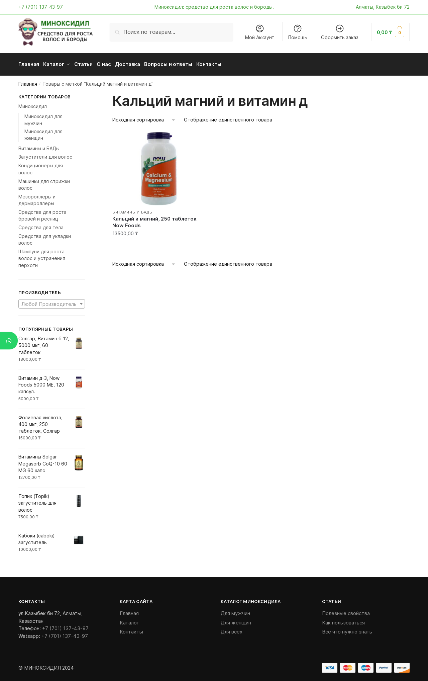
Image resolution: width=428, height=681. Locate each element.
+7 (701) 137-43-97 (40, 7)
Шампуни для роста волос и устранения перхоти (41, 256)
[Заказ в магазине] (144, 117)
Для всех (231, 629)
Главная (27, 81)
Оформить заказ (339, 32)
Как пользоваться (343, 620)
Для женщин (236, 620)
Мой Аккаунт (259, 32)
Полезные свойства (346, 611)
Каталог (129, 620)
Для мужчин (235, 611)
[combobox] (51, 301)
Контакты (131, 629)
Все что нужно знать (347, 629)
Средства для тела (41, 225)
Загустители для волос (45, 154)
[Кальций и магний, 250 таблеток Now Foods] (158, 166)
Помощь (297, 32)
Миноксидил (32, 104)
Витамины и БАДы (132, 209)
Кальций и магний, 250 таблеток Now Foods (154, 219)
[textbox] (52, 302)
